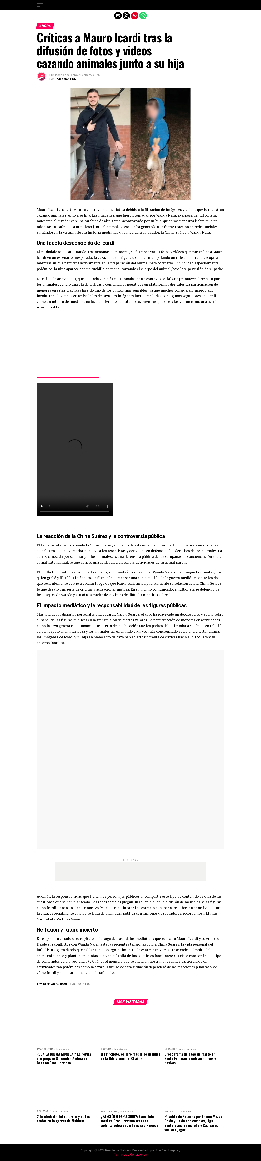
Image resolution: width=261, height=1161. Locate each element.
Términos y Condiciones (130, 1154)
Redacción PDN (65, 79)
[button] (40, 5)
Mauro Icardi (80, 984)
